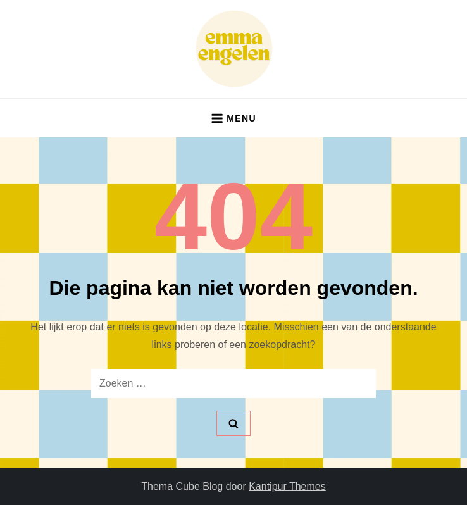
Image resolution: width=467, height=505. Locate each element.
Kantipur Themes (287, 486)
